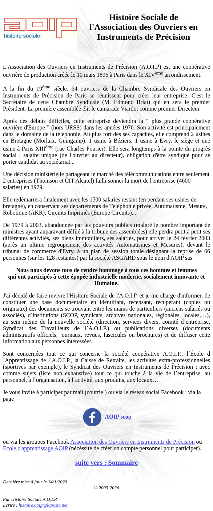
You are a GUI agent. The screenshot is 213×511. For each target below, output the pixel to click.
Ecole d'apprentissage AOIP (35, 448)
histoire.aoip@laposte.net (43, 505)
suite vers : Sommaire (106, 462)
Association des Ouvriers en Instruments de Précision (132, 442)
